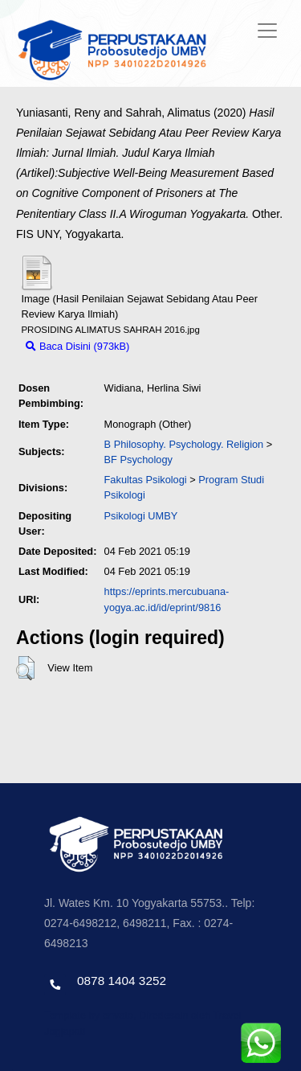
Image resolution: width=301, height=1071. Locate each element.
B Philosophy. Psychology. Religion (184, 444)
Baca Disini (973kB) (77, 346)
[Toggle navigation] (267, 30)
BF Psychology (138, 459)
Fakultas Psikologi (145, 480)
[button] (25, 668)
